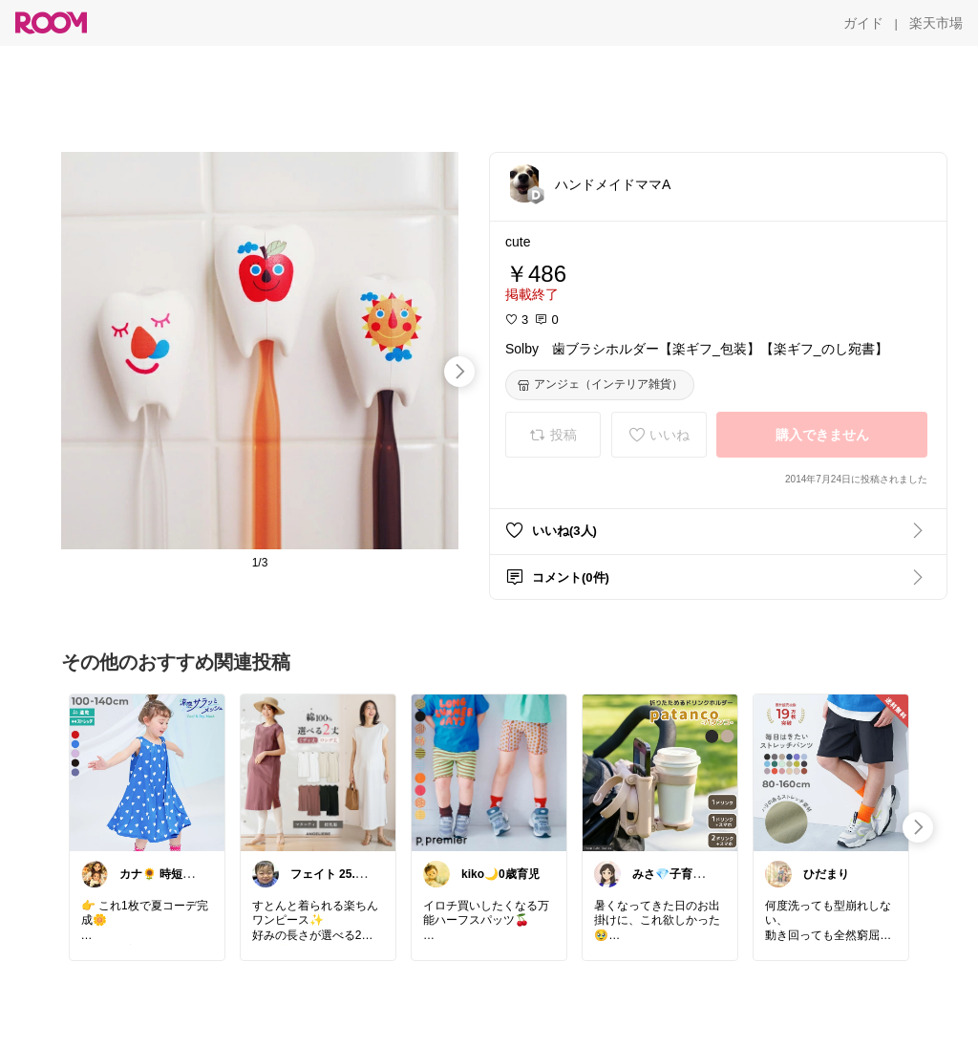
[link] (147, 771)
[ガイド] (863, 23)
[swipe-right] (459, 371)
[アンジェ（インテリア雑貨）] (599, 385)
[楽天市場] (936, 23)
